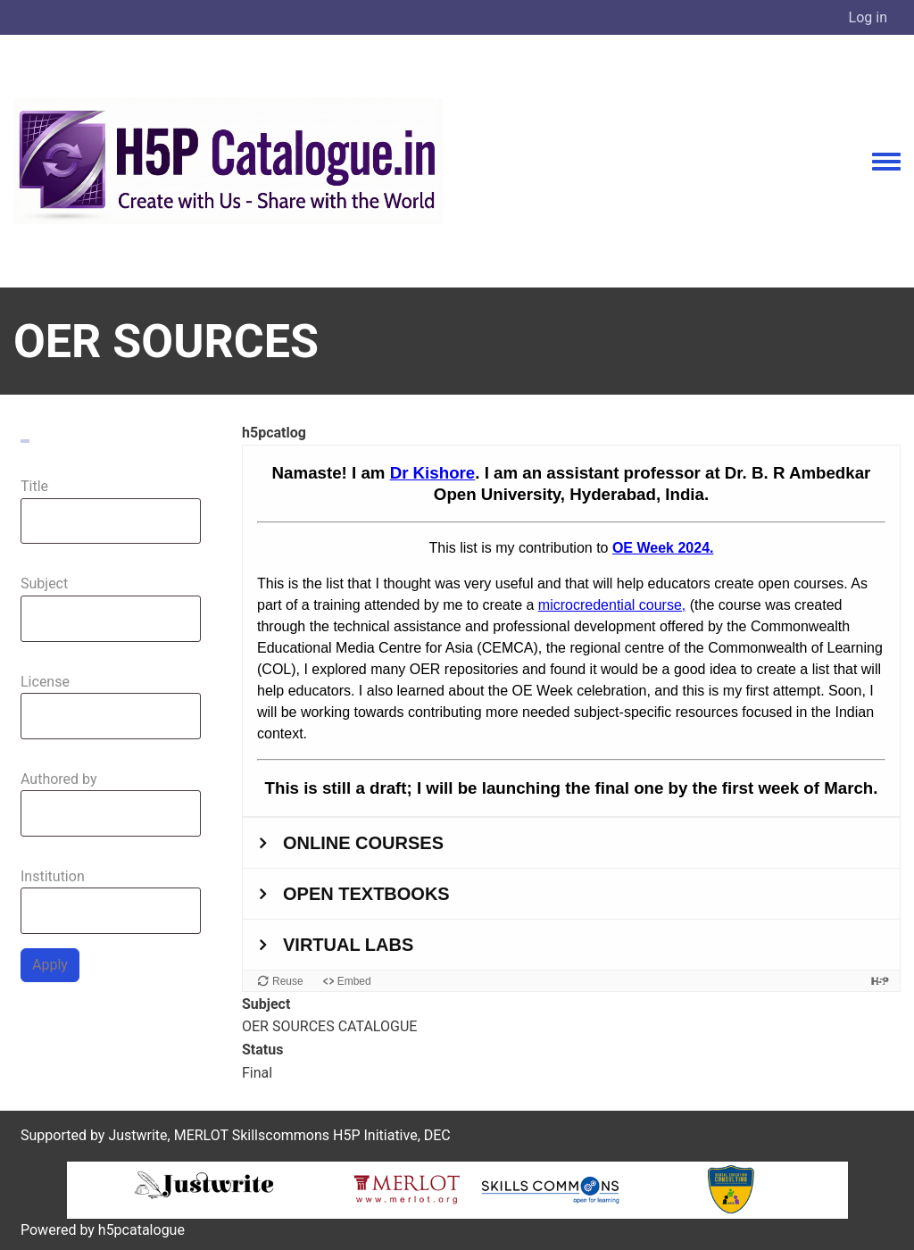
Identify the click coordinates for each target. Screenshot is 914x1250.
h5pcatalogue (140, 1229)
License (45, 681)
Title (34, 486)
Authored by (59, 779)
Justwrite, (139, 1135)
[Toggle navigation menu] (886, 162)
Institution (53, 876)
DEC (437, 1135)
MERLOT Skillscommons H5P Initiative (296, 1135)
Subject (44, 583)
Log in (868, 17)
